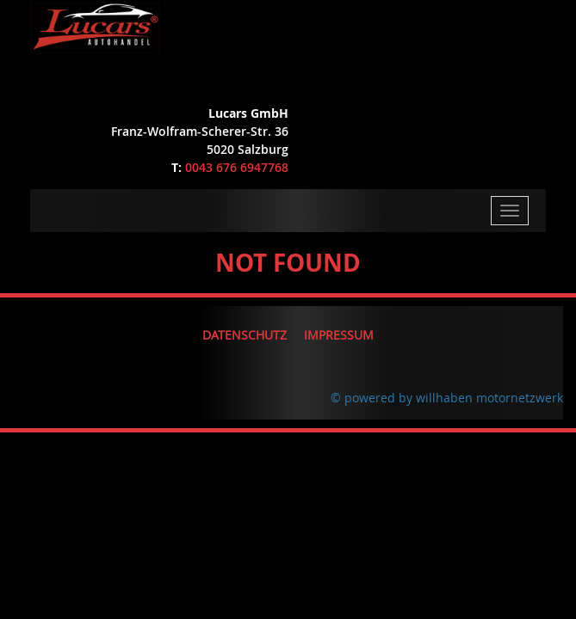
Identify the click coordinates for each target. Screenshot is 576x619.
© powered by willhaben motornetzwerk (447, 397)
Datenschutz (244, 335)
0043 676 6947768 (236, 167)
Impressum (339, 335)
